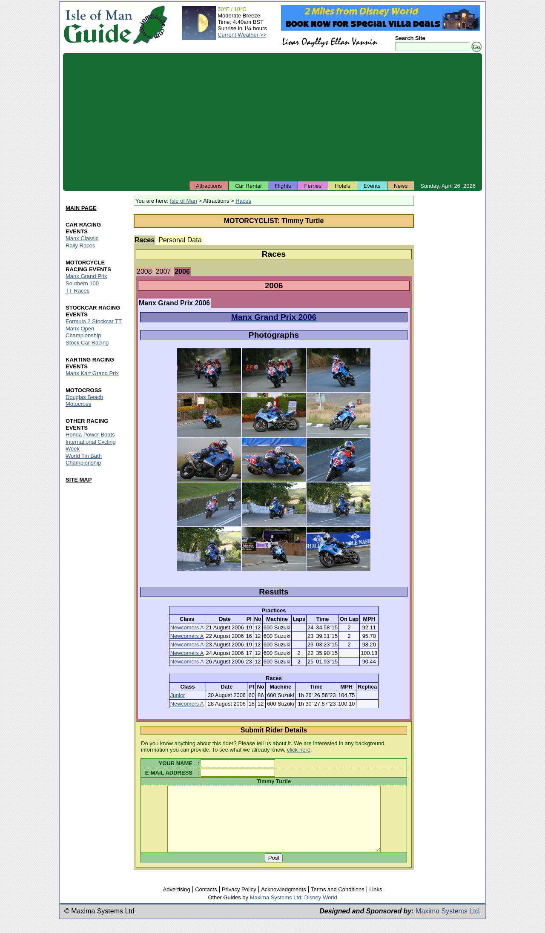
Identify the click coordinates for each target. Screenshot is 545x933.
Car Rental (248, 186)
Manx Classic (82, 238)
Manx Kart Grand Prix (92, 373)
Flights (283, 186)
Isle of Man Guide (97, 25)
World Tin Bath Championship (84, 459)
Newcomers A (187, 627)
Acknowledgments (283, 902)
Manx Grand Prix (86, 276)
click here (298, 749)
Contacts (206, 902)
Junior (177, 695)
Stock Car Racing (87, 342)
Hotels (342, 186)
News (401, 186)
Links (375, 902)
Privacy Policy (239, 902)
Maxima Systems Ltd (275, 910)
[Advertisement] (272, 117)
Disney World (320, 910)
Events (372, 186)
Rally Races (80, 245)
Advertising (176, 902)
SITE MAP (79, 480)
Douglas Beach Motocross (84, 400)
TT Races (77, 290)
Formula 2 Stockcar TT (94, 321)
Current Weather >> (242, 35)
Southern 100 (82, 283)
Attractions (209, 186)
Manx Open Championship (83, 332)
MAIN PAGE (81, 208)
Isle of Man (183, 201)
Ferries (312, 186)
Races (243, 201)
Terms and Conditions (337, 902)
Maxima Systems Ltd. (448, 923)
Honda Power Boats (90, 434)
